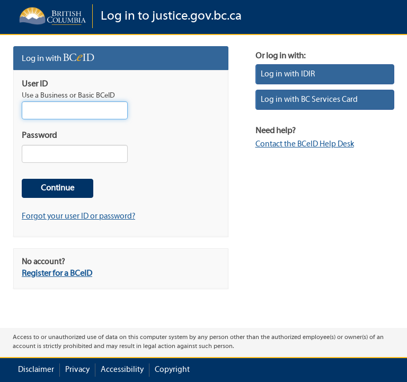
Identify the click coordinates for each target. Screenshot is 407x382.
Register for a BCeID (57, 274)
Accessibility (122, 370)
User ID (35, 84)
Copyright (172, 370)
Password (39, 136)
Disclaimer (36, 370)
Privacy (77, 370)
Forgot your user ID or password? (78, 216)
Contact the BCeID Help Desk (304, 144)
